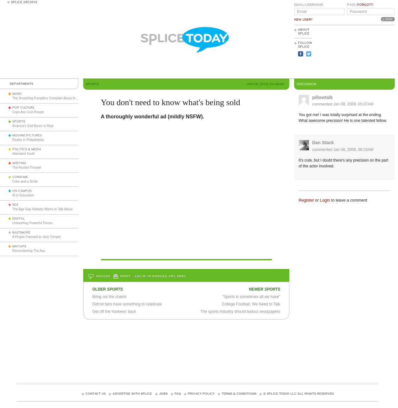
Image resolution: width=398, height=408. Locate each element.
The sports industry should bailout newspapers (240, 311)
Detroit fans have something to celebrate (127, 304)
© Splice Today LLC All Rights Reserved (298, 394)
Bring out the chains (109, 296)
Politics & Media (26, 149)
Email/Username (308, 5)
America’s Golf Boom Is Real (33, 126)
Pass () (360, 5)
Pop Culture (23, 108)
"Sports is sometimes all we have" (251, 296)
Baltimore (21, 232)
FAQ (177, 394)
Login (325, 200)
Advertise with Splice (132, 394)
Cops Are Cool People (28, 112)
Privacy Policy (201, 394)
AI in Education (23, 195)
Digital (18, 219)
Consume (20, 177)
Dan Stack (323, 142)
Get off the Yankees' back (114, 311)
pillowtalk (322, 97)
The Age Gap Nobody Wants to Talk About (42, 209)
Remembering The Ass (28, 251)
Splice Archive (24, 2)
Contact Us (95, 394)
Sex (15, 205)
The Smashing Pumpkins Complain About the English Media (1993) (60, 98)
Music (17, 94)
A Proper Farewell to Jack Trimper (36, 237)
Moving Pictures (27, 135)
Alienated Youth (23, 153)
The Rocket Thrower (26, 167)
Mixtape (19, 246)
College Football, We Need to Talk (251, 304)
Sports (18, 122)
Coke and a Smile (25, 181)
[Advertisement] (366, 52)
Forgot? (365, 5)
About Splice (303, 31)
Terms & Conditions (239, 394)
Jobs (163, 394)
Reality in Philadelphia (28, 140)
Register (306, 200)
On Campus (22, 191)
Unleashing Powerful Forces (32, 223)
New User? (303, 20)
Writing (19, 163)
